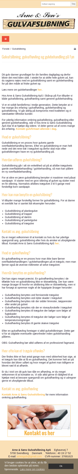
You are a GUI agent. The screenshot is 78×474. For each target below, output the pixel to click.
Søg (73, 4)
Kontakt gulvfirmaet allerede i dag (36, 128)
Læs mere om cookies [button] (32, 469)
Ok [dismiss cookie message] (61, 466)
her (40, 89)
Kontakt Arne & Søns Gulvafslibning (23, 394)
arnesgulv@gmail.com (29, 456)
